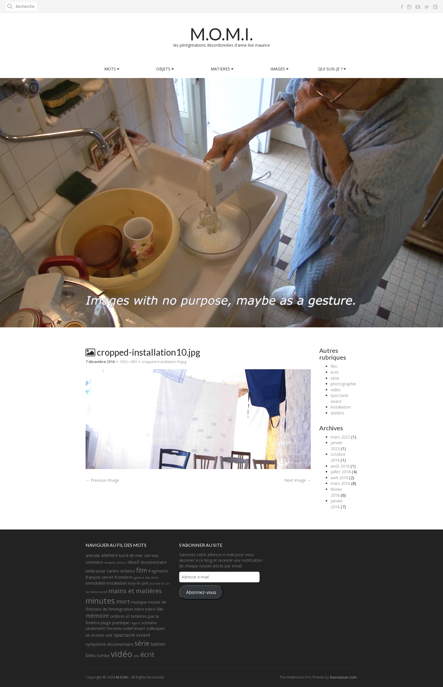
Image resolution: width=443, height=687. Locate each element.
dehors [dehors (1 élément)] (121, 563)
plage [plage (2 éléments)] (106, 622)
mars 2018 (340, 483)
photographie (343, 383)
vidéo (336, 389)
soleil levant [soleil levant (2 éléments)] (134, 628)
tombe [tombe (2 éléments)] (103, 655)
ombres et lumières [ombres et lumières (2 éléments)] (128, 616)
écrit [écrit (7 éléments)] (147, 654)
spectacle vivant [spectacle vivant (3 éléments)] (132, 635)
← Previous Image (102, 480)
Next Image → (297, 480)
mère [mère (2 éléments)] (139, 609)
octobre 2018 (338, 457)
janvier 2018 (337, 503)
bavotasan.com (343, 677)
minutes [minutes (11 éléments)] (100, 600)
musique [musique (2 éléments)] (139, 602)
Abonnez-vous (201, 592)
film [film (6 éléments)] (141, 570)
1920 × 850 (128, 361)
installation (341, 407)
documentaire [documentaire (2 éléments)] (153, 562)
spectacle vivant (339, 398)
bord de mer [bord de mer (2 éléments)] (131, 555)
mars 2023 (340, 437)
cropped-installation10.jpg (164, 361)
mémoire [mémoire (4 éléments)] (97, 615)
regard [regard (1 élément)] (135, 623)
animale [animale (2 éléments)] (93, 555)
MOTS (111, 69)
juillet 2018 (341, 471)
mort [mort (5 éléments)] (123, 601)
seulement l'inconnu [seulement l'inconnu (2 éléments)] (104, 628)
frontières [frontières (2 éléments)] (123, 577)
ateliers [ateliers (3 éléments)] (109, 555)
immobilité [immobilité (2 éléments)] (95, 583)
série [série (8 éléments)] (141, 643)
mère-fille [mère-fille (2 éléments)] (154, 609)
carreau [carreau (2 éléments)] (151, 555)
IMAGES (279, 69)
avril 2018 (339, 477)
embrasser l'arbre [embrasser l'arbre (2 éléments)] (102, 571)
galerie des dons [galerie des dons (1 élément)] (146, 578)
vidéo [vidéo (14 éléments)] (121, 654)
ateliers (337, 413)
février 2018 (336, 492)
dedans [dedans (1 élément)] (109, 563)
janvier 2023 (337, 445)
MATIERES (222, 69)
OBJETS (165, 69)
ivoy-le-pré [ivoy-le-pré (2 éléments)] (138, 583)
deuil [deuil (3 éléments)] (133, 562)
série (335, 378)
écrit (335, 372)
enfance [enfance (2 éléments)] (127, 571)
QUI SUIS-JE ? (332, 69)
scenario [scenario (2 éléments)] (149, 622)
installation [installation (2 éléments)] (117, 583)
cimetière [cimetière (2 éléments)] (94, 562)
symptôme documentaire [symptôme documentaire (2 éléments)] (109, 644)
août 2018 (340, 466)
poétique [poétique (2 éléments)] (120, 622)
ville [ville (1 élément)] (136, 656)
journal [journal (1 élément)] (154, 584)
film (334, 366)
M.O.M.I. (221, 34)
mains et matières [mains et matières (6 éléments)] (135, 590)
